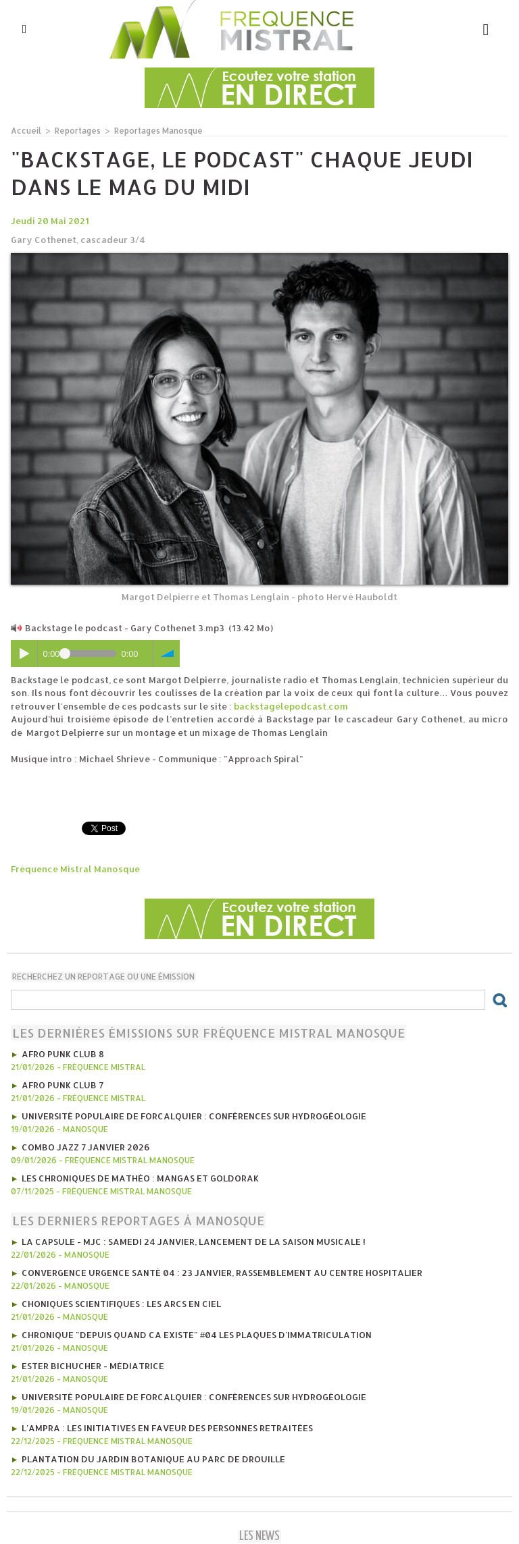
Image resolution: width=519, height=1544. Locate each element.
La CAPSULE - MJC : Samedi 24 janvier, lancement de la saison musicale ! (194, 1241)
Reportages (78, 131)
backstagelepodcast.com (291, 706)
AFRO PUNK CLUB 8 (63, 1053)
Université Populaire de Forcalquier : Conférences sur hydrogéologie (194, 1116)
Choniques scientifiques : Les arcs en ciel (121, 1303)
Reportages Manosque (158, 131)
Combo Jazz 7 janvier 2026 (86, 1147)
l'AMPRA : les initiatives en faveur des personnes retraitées (167, 1427)
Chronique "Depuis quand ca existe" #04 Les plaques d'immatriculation (197, 1334)
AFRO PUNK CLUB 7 (62, 1085)
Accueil (26, 131)
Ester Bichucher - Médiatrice (93, 1365)
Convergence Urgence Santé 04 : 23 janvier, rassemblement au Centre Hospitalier (222, 1272)
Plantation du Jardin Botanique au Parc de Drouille (153, 1459)
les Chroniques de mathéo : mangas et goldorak (140, 1178)
